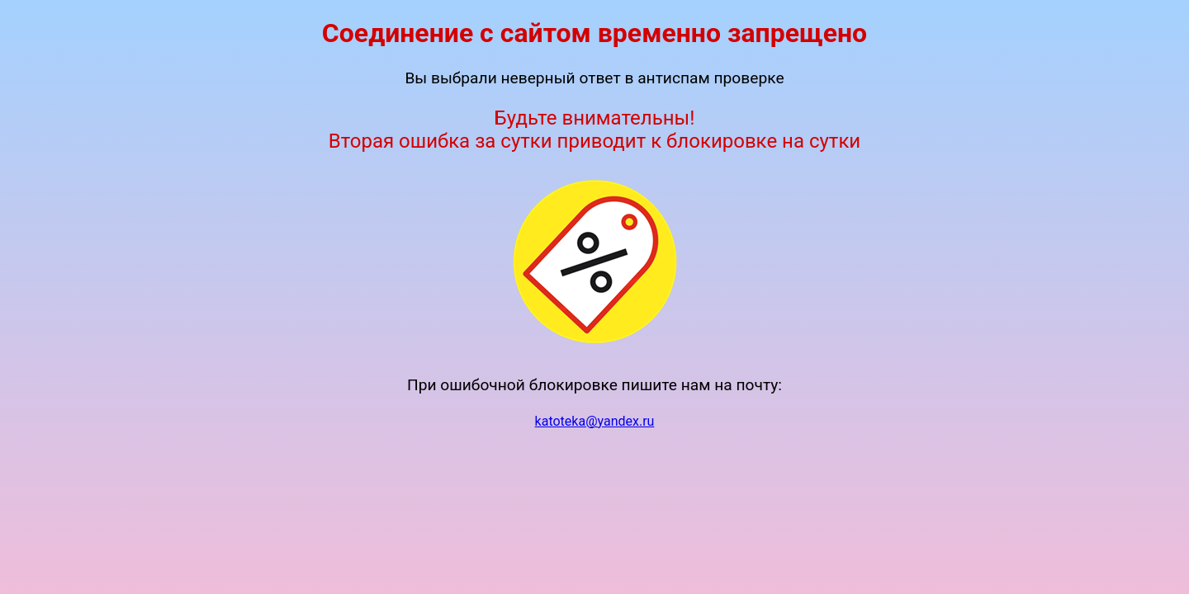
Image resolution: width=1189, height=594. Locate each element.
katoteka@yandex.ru (595, 421)
